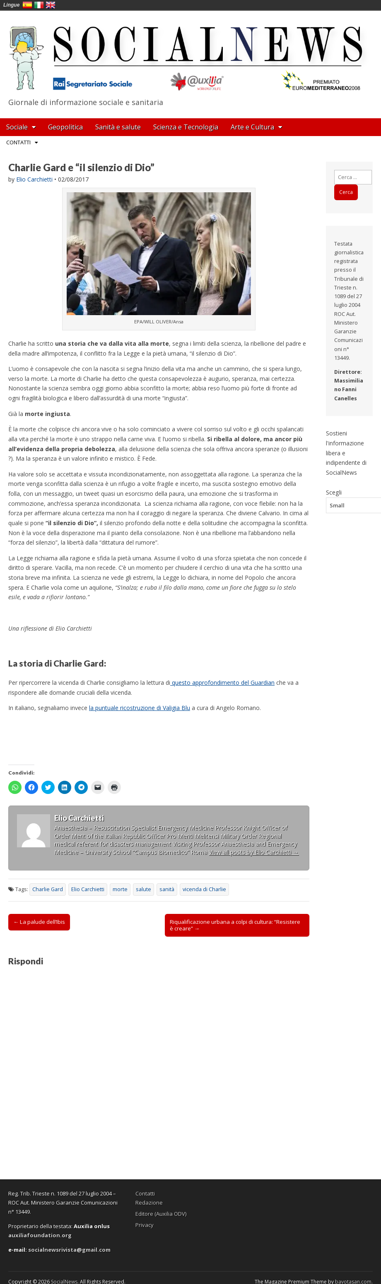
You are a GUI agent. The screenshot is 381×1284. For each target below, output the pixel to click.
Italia (39, 5)
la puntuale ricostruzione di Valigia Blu (139, 708)
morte (120, 889)
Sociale (17, 127)
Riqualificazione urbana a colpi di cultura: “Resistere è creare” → (235, 925)
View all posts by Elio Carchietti (254, 852)
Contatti (18, 142)
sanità (166, 889)
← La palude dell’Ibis (39, 921)
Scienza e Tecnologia (185, 127)
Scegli (334, 492)
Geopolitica (65, 127)
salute (143, 889)
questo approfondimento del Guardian (222, 682)
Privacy (144, 1225)
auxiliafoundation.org (40, 1235)
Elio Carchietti (34, 179)
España (27, 5)
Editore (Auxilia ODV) (160, 1213)
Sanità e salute (118, 127)
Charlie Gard (47, 889)
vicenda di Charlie (204, 889)
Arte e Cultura (252, 127)
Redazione (149, 1202)
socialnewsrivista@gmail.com (69, 1249)
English (50, 5)
